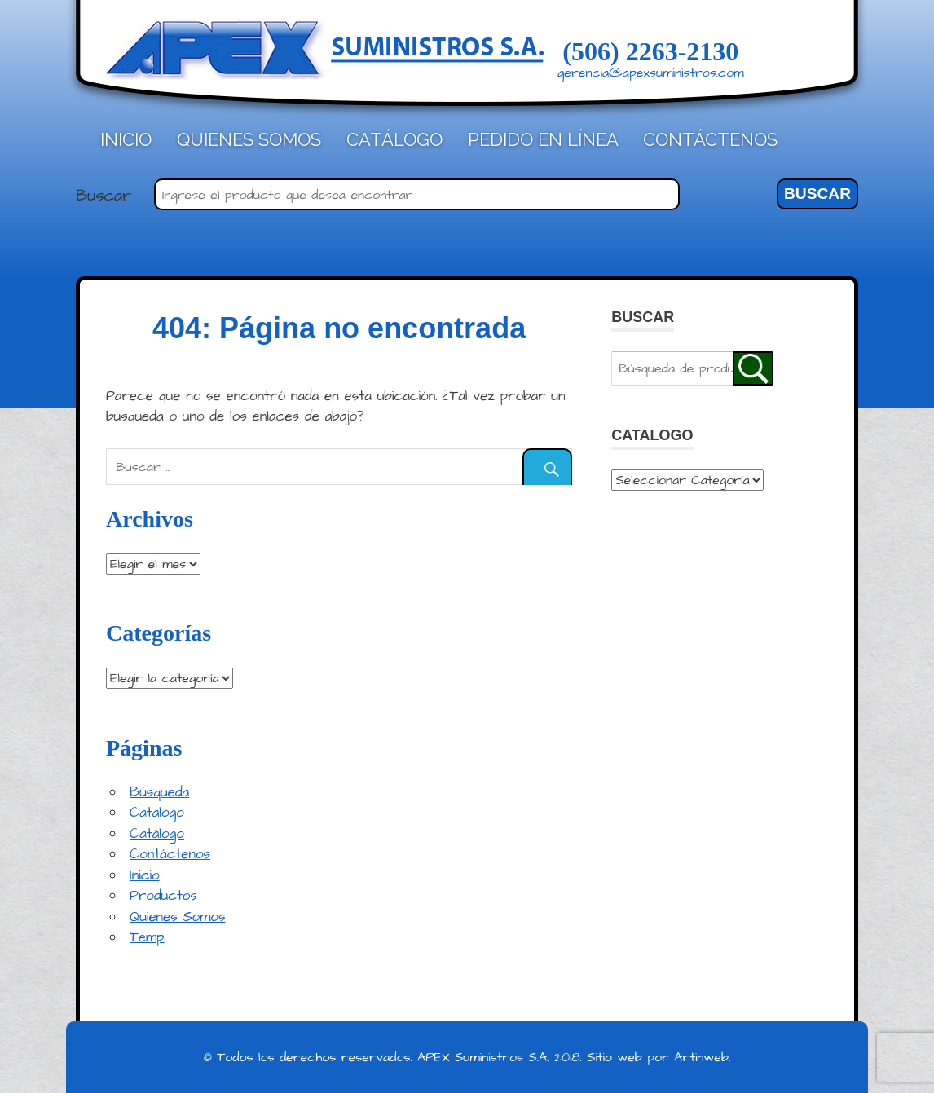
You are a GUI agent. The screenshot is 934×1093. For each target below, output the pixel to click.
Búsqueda (159, 792)
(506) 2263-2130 (650, 51)
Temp (147, 937)
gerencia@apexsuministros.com (650, 73)
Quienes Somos (249, 139)
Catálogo (394, 139)
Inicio (126, 139)
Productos (163, 896)
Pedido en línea (543, 139)
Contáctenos (710, 139)
